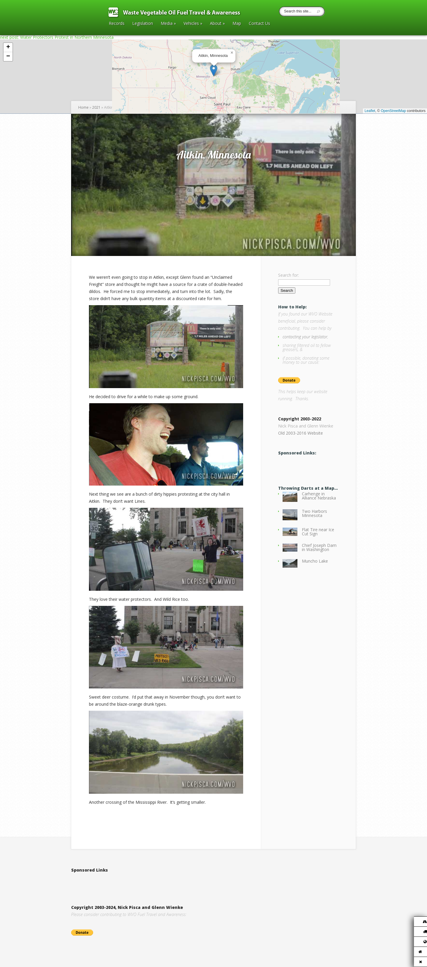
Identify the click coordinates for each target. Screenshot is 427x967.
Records (117, 23)
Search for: (288, 275)
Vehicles (193, 23)
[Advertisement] (140, 882)
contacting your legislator (305, 337)
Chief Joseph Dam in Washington (319, 547)
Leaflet (369, 111)
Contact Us (259, 23)
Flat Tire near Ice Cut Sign (318, 532)
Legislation (142, 23)
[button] (213, 70)
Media (168, 23)
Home (83, 107)
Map (236, 23)
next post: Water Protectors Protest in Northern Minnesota (57, 37)
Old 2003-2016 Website (300, 433)
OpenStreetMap (393, 111)
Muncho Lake (315, 561)
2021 (96, 107)
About (217, 23)
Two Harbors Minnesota (314, 513)
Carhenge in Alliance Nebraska (319, 496)
